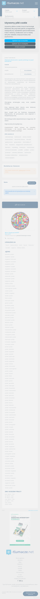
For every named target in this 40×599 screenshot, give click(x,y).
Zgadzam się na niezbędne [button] (20, 44)
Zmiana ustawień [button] (20, 47)
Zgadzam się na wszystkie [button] (20, 40)
